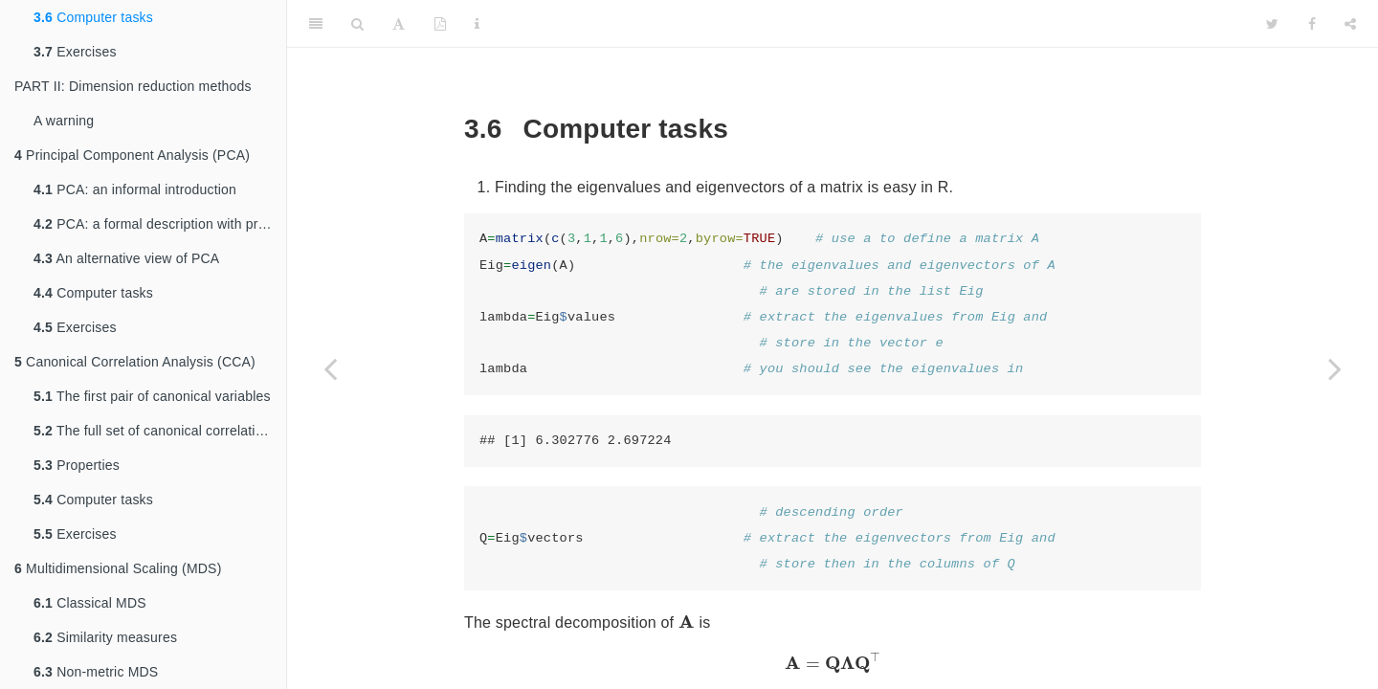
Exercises (75, 51)
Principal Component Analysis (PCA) (132, 155)
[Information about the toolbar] (477, 24)
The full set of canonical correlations (155, 430)
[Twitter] (1272, 24)
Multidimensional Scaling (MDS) (118, 568)
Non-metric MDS (95, 671)
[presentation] (686, 622)
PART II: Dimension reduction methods (133, 86)
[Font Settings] (398, 24)
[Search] (357, 24)
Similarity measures (105, 637)
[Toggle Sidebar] (316, 24)
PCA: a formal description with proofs (158, 224)
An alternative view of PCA (126, 258)
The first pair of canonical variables (152, 396)
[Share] (1350, 24)
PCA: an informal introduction (134, 189)
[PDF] (440, 24)
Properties (76, 465)
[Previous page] (330, 368)
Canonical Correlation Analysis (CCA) (135, 361)
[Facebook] (1312, 24)
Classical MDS (89, 603)
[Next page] (1335, 368)
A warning (63, 120)
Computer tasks (93, 17)
